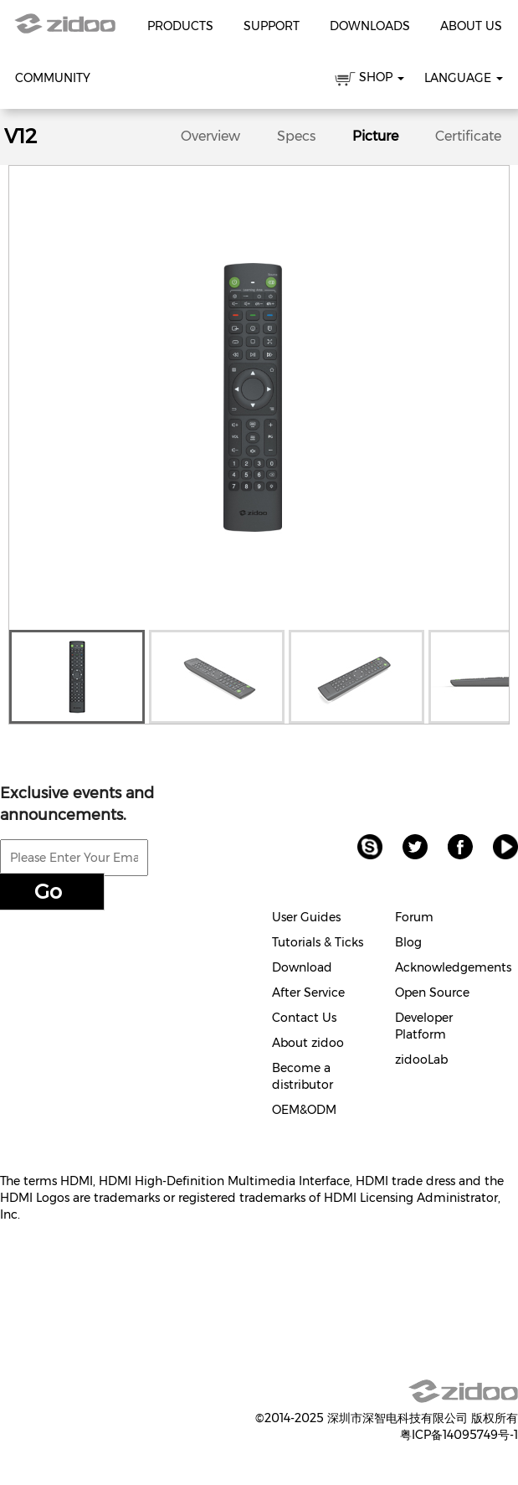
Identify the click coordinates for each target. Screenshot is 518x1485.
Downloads (370, 26)
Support (272, 26)
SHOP (369, 80)
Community (52, 77)
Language (463, 77)
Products (180, 26)
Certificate (468, 136)
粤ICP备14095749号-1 (459, 1434)
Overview (210, 136)
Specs (296, 136)
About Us (471, 26)
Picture (375, 136)
